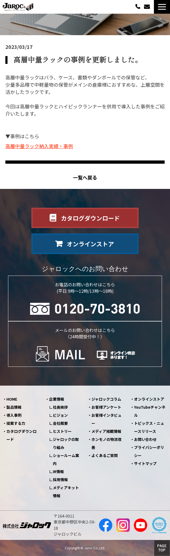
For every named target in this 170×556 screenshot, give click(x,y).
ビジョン (60, 415)
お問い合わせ (148, 7)
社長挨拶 (60, 407)
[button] (162, 7)
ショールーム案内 (66, 459)
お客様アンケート (106, 407)
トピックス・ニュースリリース (149, 427)
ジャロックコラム (106, 399)
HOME (11, 399)
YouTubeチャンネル (149, 411)
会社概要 (60, 423)
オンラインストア (90, 243)
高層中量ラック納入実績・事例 (39, 145)
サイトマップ (145, 463)
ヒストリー (62, 431)
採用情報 (60, 479)
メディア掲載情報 (106, 431)
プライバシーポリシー (149, 451)
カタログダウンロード (90, 218)
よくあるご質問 (104, 455)
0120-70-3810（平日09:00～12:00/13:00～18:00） (138, 6)
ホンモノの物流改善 (106, 443)
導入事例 (13, 415)
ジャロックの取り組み (66, 443)
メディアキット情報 (66, 491)
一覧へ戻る (85, 177)
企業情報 (56, 399)
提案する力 (15, 423)
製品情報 (13, 407)
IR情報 (58, 471)
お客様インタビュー (106, 419)
